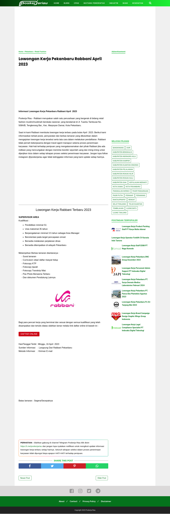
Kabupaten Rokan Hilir (123, 174)
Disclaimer (107, 502)
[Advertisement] (85, 27)
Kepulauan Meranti (138, 182)
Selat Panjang (119, 204)
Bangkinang (118, 148)
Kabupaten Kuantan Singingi (125, 165)
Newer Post (25, 478)
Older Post (101, 478)
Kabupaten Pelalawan (123, 169)
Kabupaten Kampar (121, 161)
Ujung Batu (131, 208)
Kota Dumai (118, 187)
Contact (73, 502)
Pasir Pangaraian (140, 191)
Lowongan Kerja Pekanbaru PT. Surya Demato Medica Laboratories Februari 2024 (135, 282)
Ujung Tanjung (120, 213)
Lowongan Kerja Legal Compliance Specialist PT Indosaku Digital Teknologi (133, 327)
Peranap (129, 195)
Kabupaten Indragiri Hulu (124, 156)
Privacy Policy (89, 502)
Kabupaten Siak (120, 182)
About (61, 502)
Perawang (140, 195)
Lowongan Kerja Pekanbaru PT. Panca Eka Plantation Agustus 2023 (135, 294)
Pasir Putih (118, 195)
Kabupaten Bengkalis (122, 152)
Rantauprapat (119, 200)
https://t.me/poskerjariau (31, 446)
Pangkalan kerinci (121, 191)
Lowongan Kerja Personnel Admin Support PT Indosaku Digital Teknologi (136, 271)
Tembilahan (118, 208)
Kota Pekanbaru (133, 187)
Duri (128, 148)
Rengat (131, 200)
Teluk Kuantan (135, 204)
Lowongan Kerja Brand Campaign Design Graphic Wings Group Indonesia (136, 316)
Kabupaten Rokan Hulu (123, 178)
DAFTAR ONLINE (29, 334)
